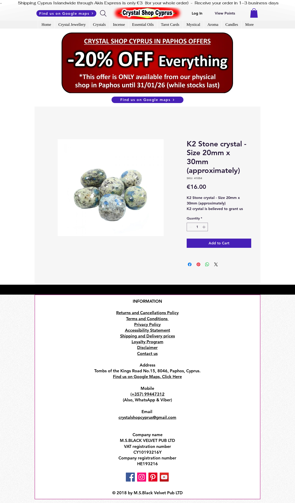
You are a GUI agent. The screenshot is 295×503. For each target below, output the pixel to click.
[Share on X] (216, 264)
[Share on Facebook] (189, 264)
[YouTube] (164, 477)
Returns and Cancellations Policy (147, 312)
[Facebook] (130, 477)
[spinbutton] (197, 227)
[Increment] (204, 227)
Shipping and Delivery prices (147, 336)
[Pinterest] (152, 477)
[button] (254, 13)
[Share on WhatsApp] (207, 264)
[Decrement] (190, 227)
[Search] (103, 13)
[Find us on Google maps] (66, 13)
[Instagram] (141, 477)
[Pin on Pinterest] (198, 264)
